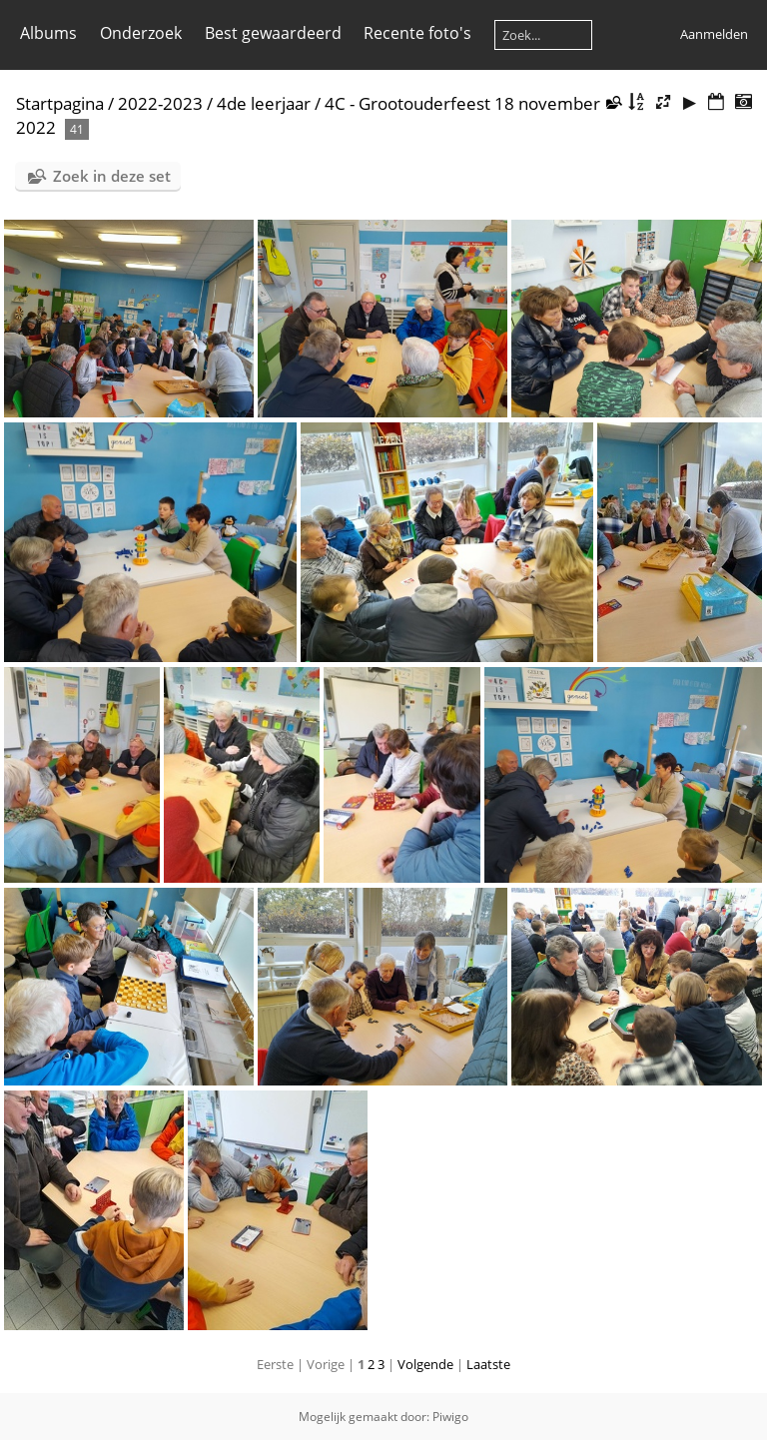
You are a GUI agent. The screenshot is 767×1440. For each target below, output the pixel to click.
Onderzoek (141, 33)
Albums (48, 33)
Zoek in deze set (112, 176)
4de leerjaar (264, 103)
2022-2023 (160, 103)
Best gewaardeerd (273, 33)
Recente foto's (417, 33)
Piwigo (450, 1416)
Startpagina (60, 103)
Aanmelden (714, 34)
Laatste (488, 1364)
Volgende (425, 1364)
